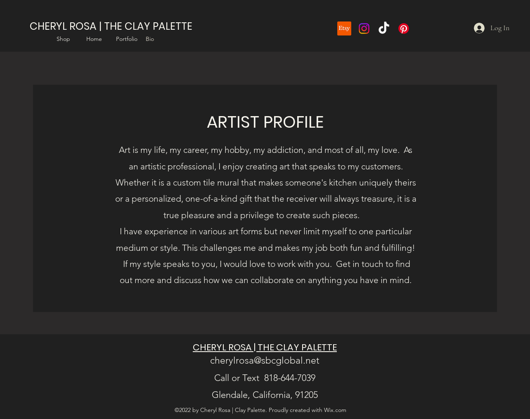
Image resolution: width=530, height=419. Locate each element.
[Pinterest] (404, 28)
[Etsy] (344, 28)
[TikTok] (384, 28)
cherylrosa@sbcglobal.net (264, 360)
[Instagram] (364, 28)
